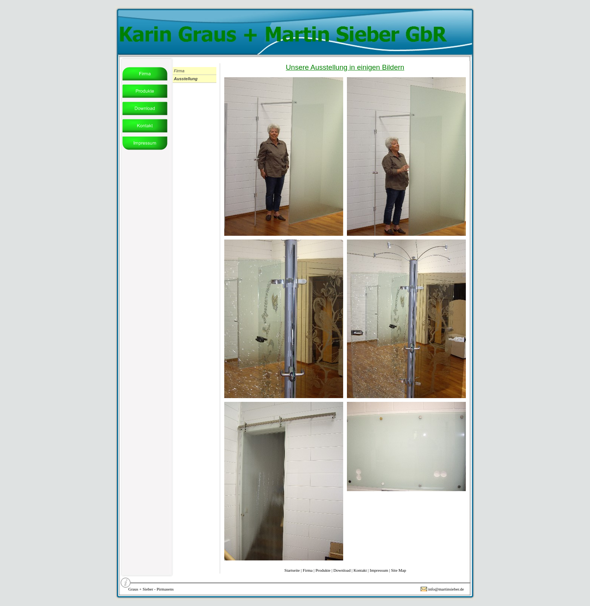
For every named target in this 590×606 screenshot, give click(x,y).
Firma (307, 570)
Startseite (292, 570)
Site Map (398, 570)
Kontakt (359, 570)
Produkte (322, 570)
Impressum (379, 570)
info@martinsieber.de (446, 589)
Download (342, 570)
